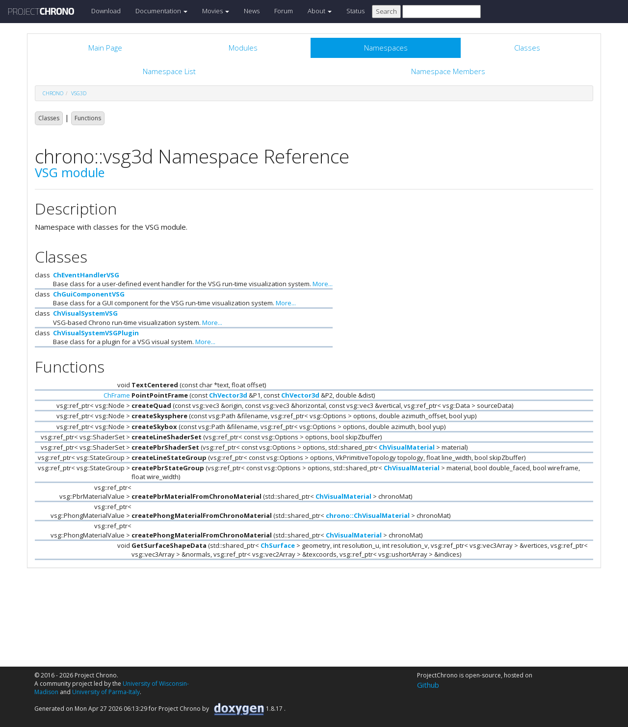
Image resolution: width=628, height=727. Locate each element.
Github (428, 685)
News (252, 10)
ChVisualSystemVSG (85, 313)
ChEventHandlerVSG (86, 274)
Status (355, 10)
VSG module (70, 172)
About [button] (320, 10)
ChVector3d (228, 395)
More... (323, 283)
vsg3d (78, 93)
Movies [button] (215, 10)
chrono (53, 93)
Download (106, 10)
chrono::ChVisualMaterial (368, 515)
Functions (88, 118)
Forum (283, 10)
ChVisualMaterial (407, 447)
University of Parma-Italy (106, 692)
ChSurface (278, 545)
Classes (48, 118)
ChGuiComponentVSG (89, 294)
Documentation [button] (161, 10)
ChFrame (117, 395)
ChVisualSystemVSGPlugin (96, 332)
